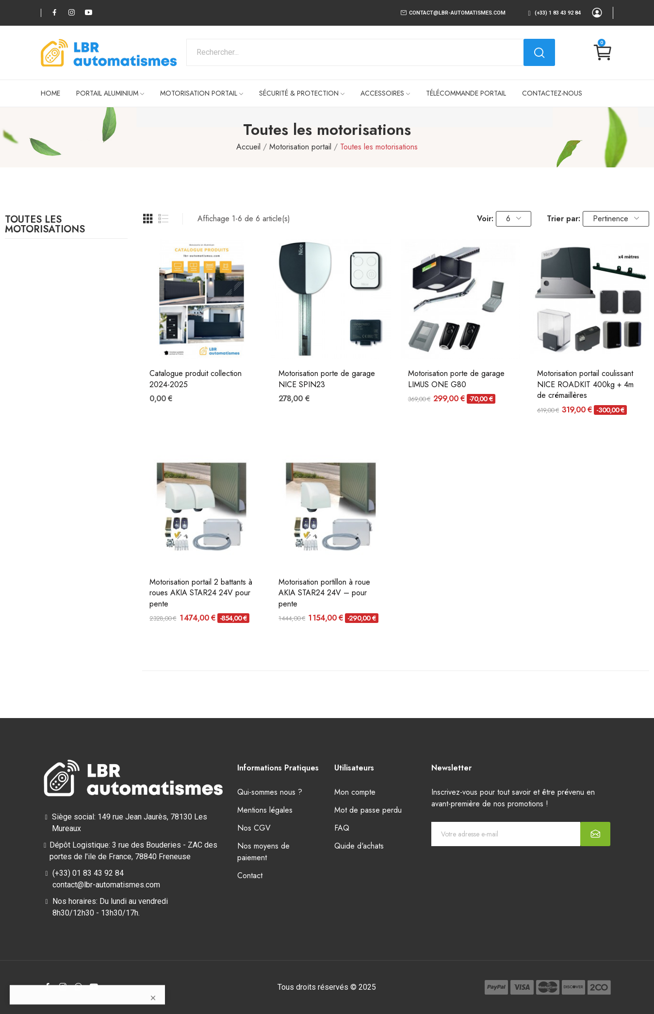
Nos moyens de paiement (263, 851)
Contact (249, 875)
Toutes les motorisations (45, 225)
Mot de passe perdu (368, 810)
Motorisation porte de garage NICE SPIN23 (326, 379)
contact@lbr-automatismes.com (457, 13)
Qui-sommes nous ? (269, 792)
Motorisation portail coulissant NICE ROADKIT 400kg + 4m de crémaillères (585, 384)
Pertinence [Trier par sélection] (616, 218)
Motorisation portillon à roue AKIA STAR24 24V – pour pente (324, 593)
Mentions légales (265, 810)
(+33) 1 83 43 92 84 (558, 13)
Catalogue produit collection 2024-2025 (195, 379)
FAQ (341, 828)
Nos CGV (254, 828)
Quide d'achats (359, 845)
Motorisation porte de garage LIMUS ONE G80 (456, 379)
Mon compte (355, 792)
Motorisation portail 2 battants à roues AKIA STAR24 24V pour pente (200, 593)
